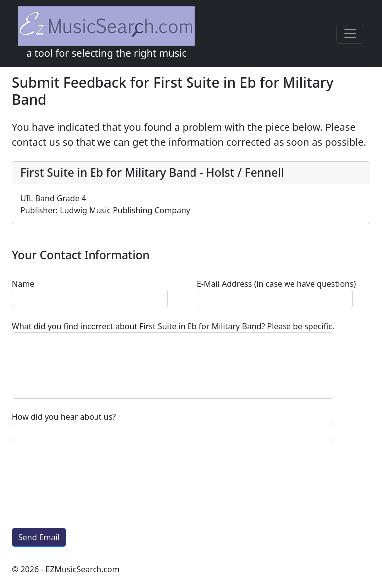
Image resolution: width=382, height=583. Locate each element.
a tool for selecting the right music (106, 33)
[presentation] (87, 484)
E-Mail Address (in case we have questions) (276, 283)
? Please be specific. (173, 326)
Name (23, 283)
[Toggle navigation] (350, 34)
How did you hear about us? (64, 416)
